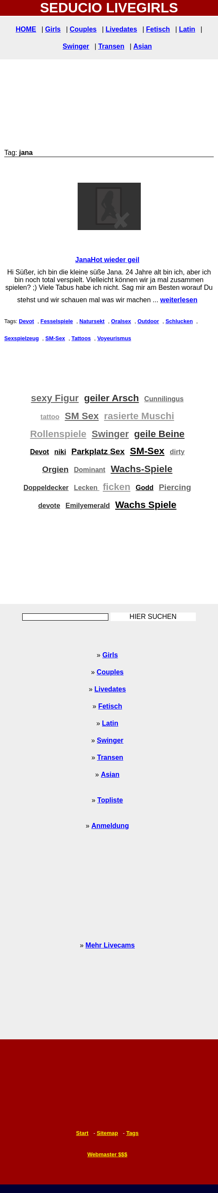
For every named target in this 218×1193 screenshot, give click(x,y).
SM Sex (82, 416)
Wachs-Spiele (141, 469)
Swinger (76, 46)
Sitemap (107, 1133)
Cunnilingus (163, 399)
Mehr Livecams (110, 945)
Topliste (110, 800)
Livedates (121, 29)
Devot (26, 321)
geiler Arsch (111, 398)
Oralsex (121, 321)
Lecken (86, 487)
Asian (143, 46)
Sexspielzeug (21, 338)
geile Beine (159, 434)
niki (60, 451)
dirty (177, 451)
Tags (132, 1133)
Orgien (55, 469)
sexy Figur (55, 398)
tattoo (50, 416)
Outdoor (148, 321)
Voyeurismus (114, 338)
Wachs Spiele (146, 504)
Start (82, 1133)
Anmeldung (110, 825)
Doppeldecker (46, 487)
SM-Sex (55, 338)
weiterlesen (179, 299)
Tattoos (81, 338)
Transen (111, 46)
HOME (26, 29)
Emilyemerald (87, 505)
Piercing (175, 487)
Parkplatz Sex (98, 451)
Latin (187, 29)
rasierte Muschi (139, 416)
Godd (145, 487)
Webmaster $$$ (107, 1154)
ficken (117, 486)
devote (49, 505)
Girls (53, 29)
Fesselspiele (57, 321)
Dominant (89, 469)
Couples (83, 29)
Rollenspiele (58, 434)
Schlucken (179, 321)
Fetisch (158, 29)
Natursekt (92, 321)
